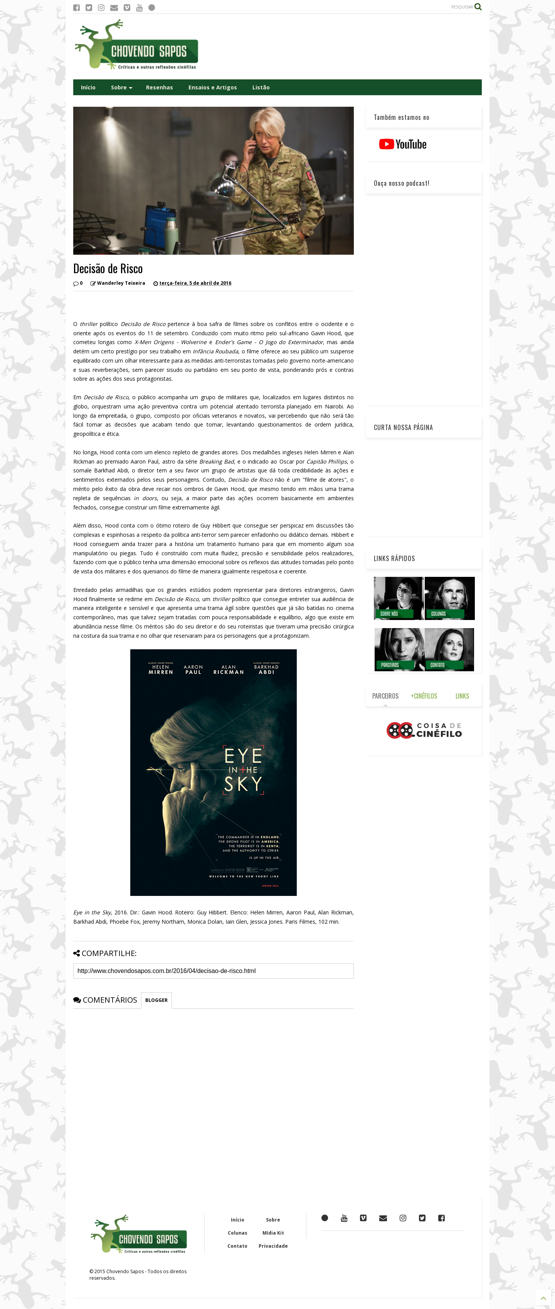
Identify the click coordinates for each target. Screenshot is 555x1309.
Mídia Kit (273, 1233)
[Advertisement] (341, 46)
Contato (237, 1246)
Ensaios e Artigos (212, 87)
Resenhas (159, 87)
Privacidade (273, 1246)
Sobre (122, 87)
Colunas (237, 1233)
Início (88, 87)
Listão (261, 87)
